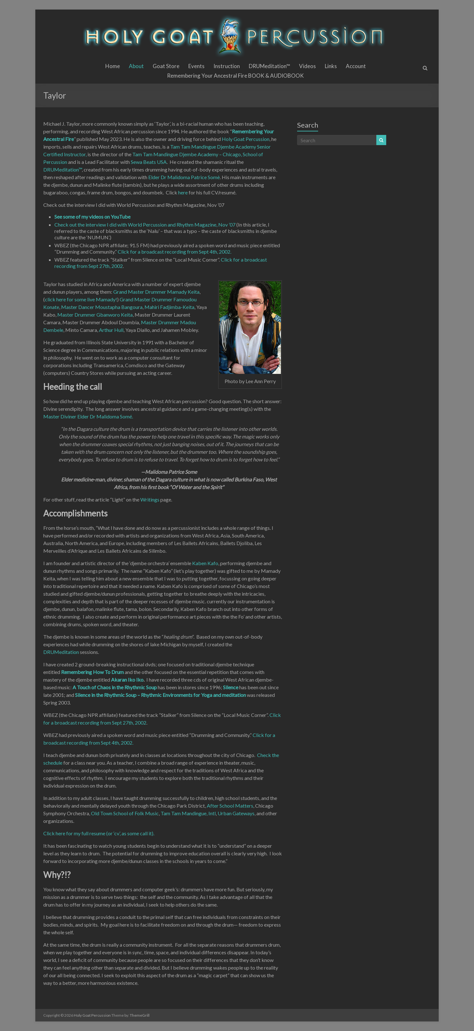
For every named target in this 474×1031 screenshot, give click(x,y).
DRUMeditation (61, 652)
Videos (307, 66)
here (183, 192)
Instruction (226, 66)
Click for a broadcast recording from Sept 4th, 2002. (174, 252)
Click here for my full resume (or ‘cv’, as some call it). (98, 833)
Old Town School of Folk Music (125, 813)
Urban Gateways (236, 813)
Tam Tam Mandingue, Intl (188, 813)
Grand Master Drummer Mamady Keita (156, 292)
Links (331, 66)
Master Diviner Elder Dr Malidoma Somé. (88, 416)
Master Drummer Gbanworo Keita (95, 315)
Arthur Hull (111, 330)
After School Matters (230, 806)
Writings (149, 499)
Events (196, 66)
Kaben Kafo (205, 563)
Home (112, 66)
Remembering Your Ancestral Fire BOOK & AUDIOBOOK (235, 75)
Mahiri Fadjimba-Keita (169, 307)
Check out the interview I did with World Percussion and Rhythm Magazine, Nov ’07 (144, 224)
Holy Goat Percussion (245, 139)
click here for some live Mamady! (81, 299)
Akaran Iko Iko (127, 680)
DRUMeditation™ (269, 66)
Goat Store (166, 66)
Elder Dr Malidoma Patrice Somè (184, 177)
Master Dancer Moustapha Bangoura (102, 307)
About (136, 66)
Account (356, 66)
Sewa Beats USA (149, 162)
